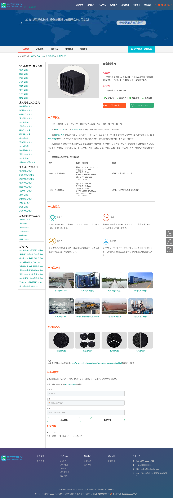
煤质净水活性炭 (25, 187)
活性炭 (85, 489)
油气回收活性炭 (25, 118)
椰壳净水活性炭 (25, 183)
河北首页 (79, 5)
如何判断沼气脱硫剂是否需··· (31, 278)
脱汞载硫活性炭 (25, 110)
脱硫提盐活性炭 (25, 199)
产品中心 (102, 5)
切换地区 (32, 7)
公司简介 (90, 5)
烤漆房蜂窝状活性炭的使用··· (31, 270)
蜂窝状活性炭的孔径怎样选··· (31, 258)
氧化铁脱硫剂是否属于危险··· (31, 250)
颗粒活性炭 (23, 98)
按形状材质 (50, 56)
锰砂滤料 (23, 235)
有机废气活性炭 (25, 114)
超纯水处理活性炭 (26, 179)
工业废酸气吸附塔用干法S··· (30, 282)
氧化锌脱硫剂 (24, 158)
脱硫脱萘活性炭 (25, 106)
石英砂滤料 (23, 231)
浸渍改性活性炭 (25, 154)
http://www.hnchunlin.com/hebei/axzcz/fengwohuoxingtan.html (97, 363)
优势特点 (54, 49)
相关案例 (69, 49)
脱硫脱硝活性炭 (25, 150)
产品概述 (25, 49)
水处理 (63, 461)
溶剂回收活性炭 (25, 142)
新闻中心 (113, 5)
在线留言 (83, 49)
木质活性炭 (23, 78)
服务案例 (125, 5)
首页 (33, 56)
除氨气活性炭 (24, 130)
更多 (50, 361)
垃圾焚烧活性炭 (25, 126)
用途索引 (136, 5)
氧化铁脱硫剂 (24, 122)
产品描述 (39, 49)
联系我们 (147, 5)
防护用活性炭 (24, 134)
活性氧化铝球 (24, 219)
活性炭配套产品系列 (29, 215)
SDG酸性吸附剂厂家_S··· (29, 262)
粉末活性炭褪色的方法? (29, 286)
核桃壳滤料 (23, 239)
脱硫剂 (93, 489)
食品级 (63, 468)
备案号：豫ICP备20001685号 (97, 494)
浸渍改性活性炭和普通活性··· (31, 274)
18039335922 (142, 105)
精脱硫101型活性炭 (27, 162)
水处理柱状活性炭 (26, 175)
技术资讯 (87, 465)
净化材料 (104, 489)
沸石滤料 (23, 223)
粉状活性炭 (23, 94)
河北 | (26, 7)
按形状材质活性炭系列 (30, 66)
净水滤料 (64, 476)
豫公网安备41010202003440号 (125, 494)
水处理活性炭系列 (28, 167)
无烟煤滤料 (23, 227)
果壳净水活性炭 (25, 211)
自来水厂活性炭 (25, 191)
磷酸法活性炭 (24, 203)
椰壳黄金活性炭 (25, 171)
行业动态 (87, 461)
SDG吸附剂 (24, 146)
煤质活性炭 (76, 130)
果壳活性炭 (23, 82)
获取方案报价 (114, 105)
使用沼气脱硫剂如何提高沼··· (31, 254)
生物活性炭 (23, 195)
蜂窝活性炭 (61, 56)
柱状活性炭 (23, 90)
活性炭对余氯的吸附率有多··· (31, 266)
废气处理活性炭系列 (29, 102)
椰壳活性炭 (23, 70)
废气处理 (64, 465)
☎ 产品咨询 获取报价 (141, 49)
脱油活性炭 (23, 207)
